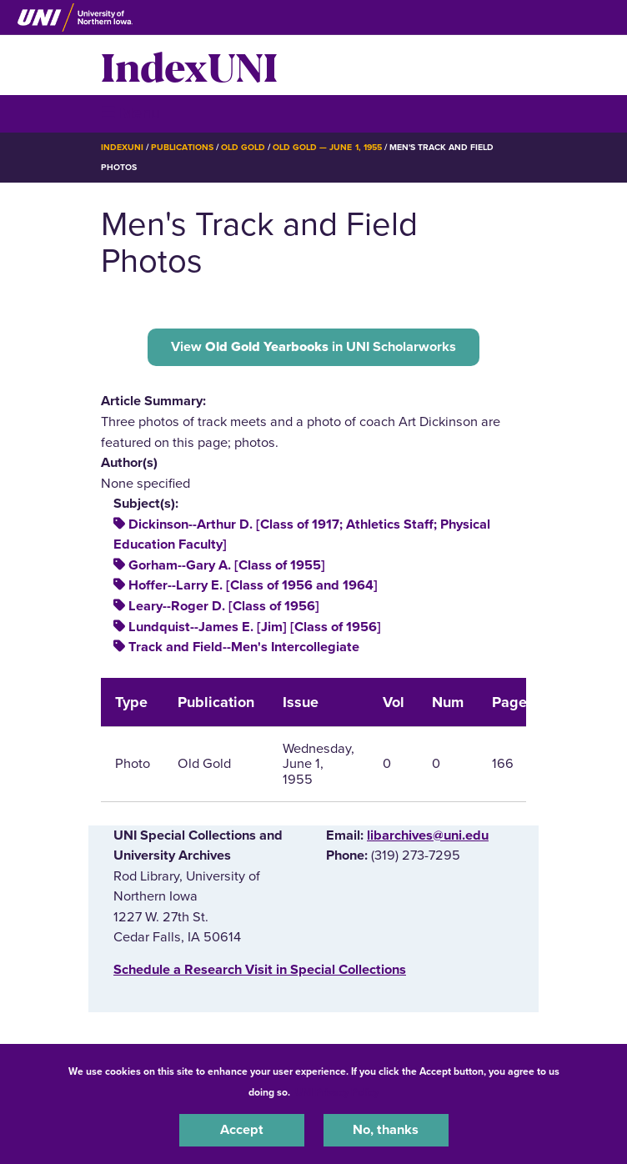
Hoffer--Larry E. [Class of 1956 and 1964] (253, 585)
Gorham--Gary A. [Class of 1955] (226, 565)
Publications (182, 147)
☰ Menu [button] (130, 113)
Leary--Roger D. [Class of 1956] (223, 606)
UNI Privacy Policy (337, 1092)
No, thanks (386, 1129)
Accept (241, 1129)
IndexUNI (189, 65)
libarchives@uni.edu (428, 835)
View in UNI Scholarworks (313, 347)
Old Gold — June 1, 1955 (327, 147)
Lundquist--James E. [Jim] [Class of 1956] (254, 627)
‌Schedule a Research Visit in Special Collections (259, 969)
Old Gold (243, 147)
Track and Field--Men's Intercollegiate (243, 647)
